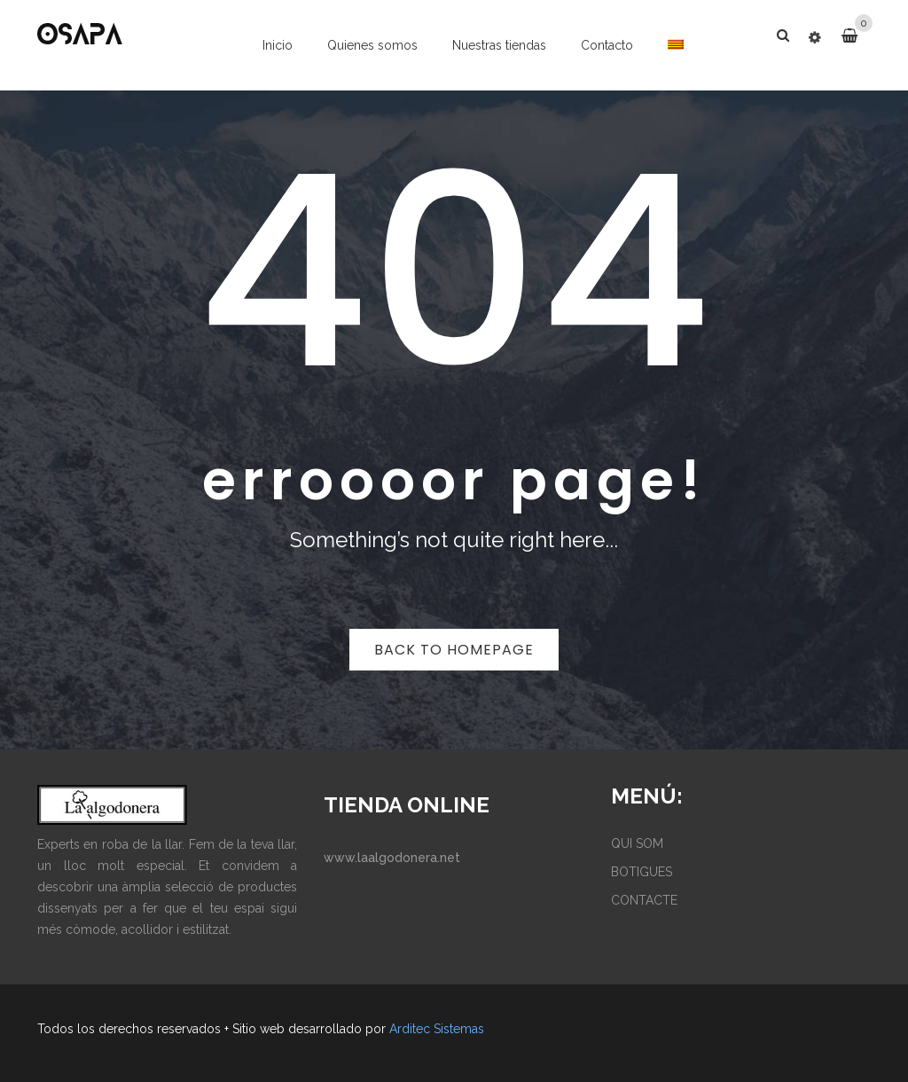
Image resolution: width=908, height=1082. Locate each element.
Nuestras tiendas (499, 45)
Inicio (277, 45)
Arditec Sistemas (436, 1029)
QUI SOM (637, 843)
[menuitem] (675, 44)
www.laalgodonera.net (392, 858)
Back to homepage (454, 649)
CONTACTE (644, 900)
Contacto (607, 45)
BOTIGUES (641, 872)
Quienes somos (372, 45)
